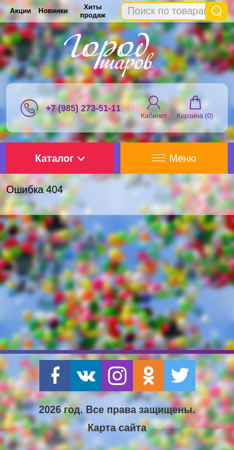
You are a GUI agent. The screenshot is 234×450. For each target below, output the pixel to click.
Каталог (60, 158)
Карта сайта (116, 427)
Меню (174, 158)
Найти (216, 11)
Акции (20, 10)
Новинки (53, 10)
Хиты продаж (92, 11)
